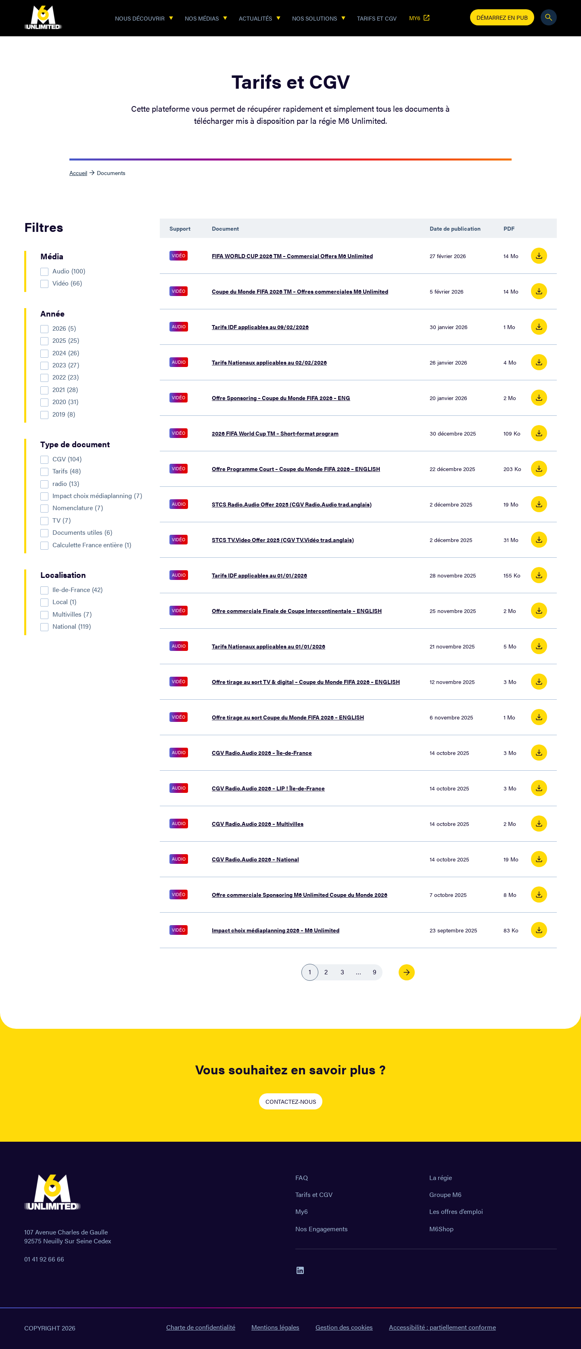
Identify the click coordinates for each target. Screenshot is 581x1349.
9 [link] (374, 971)
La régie (440, 1177)
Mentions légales (275, 1327)
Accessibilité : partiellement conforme (442, 1327)
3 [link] (342, 971)
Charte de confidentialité (200, 1327)
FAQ (301, 1177)
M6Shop (441, 1228)
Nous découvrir (140, 18)
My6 (301, 1211)
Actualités (255, 18)
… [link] (358, 971)
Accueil (78, 172)
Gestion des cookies (344, 1327)
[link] (407, 972)
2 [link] (326, 971)
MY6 (420, 18)
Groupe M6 (445, 1194)
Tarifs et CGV (377, 18)
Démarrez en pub (502, 17)
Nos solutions (314, 18)
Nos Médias (202, 18)
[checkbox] (95, 271)
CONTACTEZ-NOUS (290, 1101)
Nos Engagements (321, 1228)
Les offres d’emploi (456, 1211)
